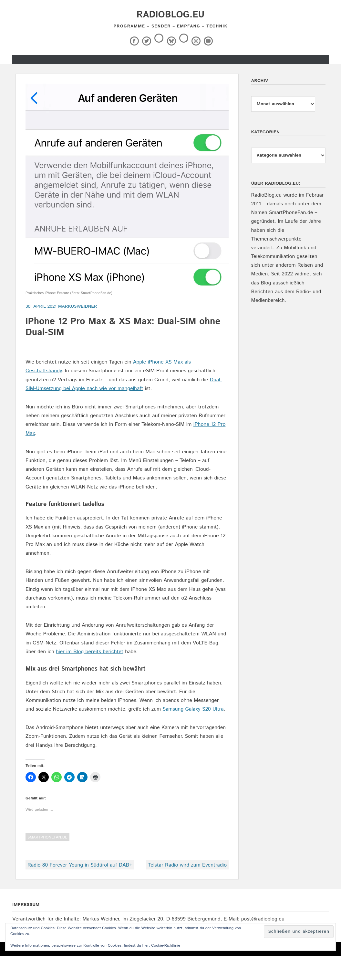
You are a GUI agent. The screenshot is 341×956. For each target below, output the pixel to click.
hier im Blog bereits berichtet (89, 651)
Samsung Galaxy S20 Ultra (192, 709)
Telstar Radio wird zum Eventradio (187, 865)
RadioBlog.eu (170, 14)
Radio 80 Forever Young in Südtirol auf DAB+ (79, 865)
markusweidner (77, 306)
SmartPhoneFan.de (47, 837)
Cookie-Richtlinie (165, 945)
